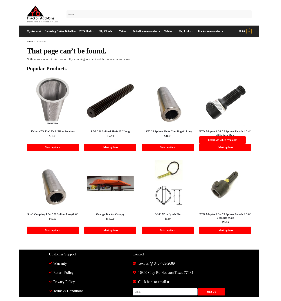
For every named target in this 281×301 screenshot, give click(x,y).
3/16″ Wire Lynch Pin (168, 214)
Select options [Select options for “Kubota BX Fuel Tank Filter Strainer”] (52, 147)
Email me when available (222, 140)
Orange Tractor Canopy (110, 214)
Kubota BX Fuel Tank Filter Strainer (53, 131)
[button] (245, 31)
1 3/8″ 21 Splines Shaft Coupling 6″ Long (167, 131)
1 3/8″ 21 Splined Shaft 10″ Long (110, 131)
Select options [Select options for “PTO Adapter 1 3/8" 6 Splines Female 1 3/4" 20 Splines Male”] (225, 147)
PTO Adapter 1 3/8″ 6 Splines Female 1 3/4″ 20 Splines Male (225, 133)
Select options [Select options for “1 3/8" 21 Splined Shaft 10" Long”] (110, 147)
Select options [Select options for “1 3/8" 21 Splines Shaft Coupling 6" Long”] (167, 147)
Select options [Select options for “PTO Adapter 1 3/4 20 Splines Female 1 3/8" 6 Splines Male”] (225, 230)
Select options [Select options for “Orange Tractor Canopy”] (110, 230)
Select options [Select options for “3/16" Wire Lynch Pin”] (167, 230)
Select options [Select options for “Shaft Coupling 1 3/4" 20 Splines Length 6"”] (52, 230)
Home (30, 41)
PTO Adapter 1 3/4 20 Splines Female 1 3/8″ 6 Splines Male (225, 216)
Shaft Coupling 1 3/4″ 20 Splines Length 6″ (52, 214)
